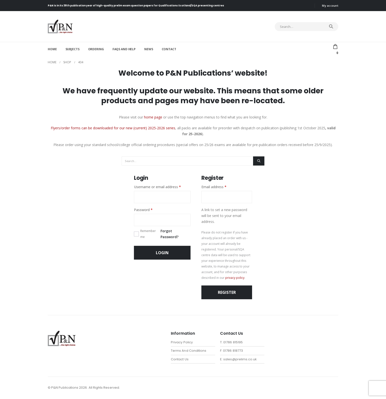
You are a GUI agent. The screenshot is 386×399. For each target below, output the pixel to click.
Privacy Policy (182, 342)
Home (52, 49)
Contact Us (180, 359)
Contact (169, 49)
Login (162, 252)
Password (150, 209)
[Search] (331, 26)
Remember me (148, 234)
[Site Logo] (60, 26)
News (148, 49)
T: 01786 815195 (231, 342)
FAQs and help (124, 49)
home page (153, 117)
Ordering (96, 49)
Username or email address (162, 186)
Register (227, 292)
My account (330, 5)
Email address (220, 186)
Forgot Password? (169, 234)
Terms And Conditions (188, 351)
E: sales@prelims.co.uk (238, 359)
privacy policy (234, 278)
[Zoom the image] (62, 333)
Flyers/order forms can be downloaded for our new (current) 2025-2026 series (113, 128)
